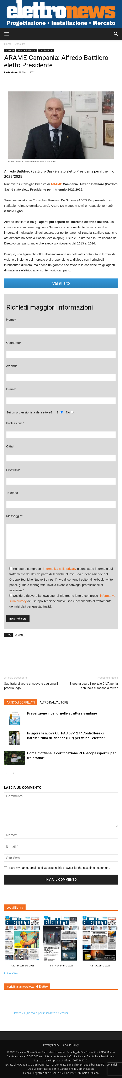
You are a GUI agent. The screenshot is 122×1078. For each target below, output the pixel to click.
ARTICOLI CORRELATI (21, 702)
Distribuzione (45, 50)
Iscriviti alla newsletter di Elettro (27, 986)
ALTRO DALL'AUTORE (54, 702)
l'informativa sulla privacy (59, 568)
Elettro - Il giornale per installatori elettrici (40, 1013)
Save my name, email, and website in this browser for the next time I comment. (59, 867)
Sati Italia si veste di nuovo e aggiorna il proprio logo (31, 686)
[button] (116, 34)
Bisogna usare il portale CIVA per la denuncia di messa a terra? (94, 686)
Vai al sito (61, 283)
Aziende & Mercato (26, 50)
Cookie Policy (71, 1045)
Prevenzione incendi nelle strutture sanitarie (62, 713)
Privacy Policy (51, 1045)
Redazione (10, 72)
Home (7, 44)
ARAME (19, 634)
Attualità (20, 44)
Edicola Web (11, 973)
